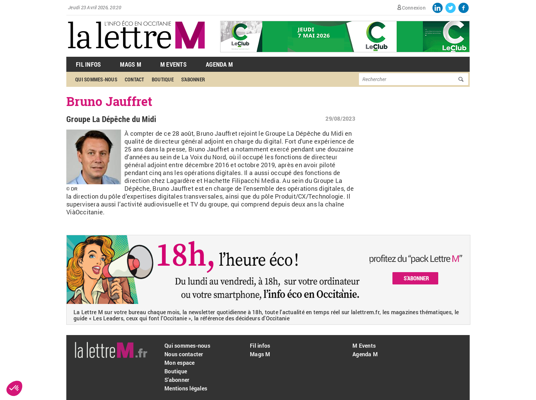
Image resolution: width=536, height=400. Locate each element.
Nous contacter (183, 354)
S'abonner (193, 79)
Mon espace (179, 362)
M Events (173, 64)
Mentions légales (185, 388)
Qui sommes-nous (96, 79)
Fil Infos (88, 64)
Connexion (414, 7)
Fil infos (260, 345)
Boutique (163, 79)
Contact (134, 79)
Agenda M (219, 64)
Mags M (130, 64)
